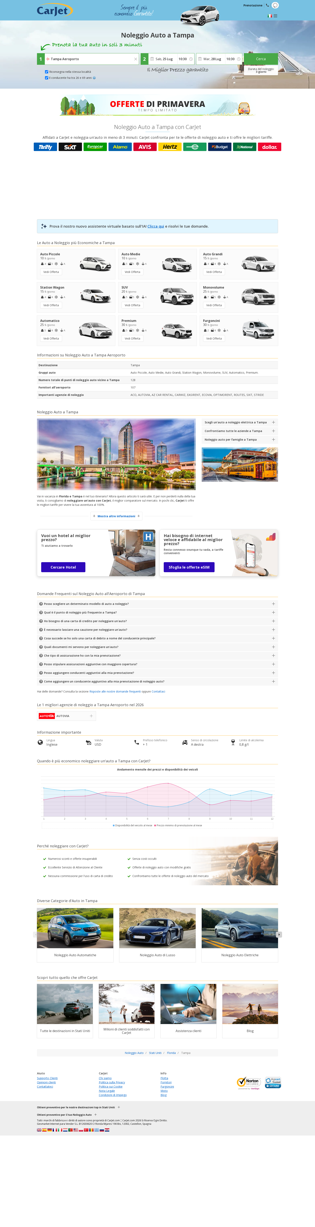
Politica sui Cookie (111, 1086)
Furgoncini (167, 1086)
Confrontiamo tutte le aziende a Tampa (233, 431)
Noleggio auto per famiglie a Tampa (231, 439)
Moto (164, 1091)
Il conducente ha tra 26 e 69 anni (72, 78)
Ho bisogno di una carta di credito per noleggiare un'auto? (85, 621)
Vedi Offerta (51, 272)
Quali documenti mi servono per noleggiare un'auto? (81, 647)
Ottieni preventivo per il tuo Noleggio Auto (64, 1114)
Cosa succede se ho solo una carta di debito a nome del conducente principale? (99, 638)
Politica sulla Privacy (112, 1082)
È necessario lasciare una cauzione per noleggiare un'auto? (85, 630)
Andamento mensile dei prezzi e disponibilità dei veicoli (157, 769)
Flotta (164, 1078)
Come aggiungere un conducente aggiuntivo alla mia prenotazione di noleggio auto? (104, 681)
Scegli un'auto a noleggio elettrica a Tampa (236, 422)
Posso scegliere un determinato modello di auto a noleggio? (86, 604)
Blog (164, 1095)
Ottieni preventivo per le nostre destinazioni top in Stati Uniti (76, 1107)
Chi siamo (105, 1078)
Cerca (261, 58)
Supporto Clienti (47, 1078)
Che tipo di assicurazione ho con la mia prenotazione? (82, 655)
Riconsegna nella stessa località (70, 72)
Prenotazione (252, 5)
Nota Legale (107, 1091)
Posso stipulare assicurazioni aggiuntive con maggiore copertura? (90, 664)
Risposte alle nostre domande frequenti (115, 691)
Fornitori (166, 1082)
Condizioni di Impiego (113, 1095)
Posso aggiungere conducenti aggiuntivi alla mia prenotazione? (89, 673)
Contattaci (158, 691)
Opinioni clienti (46, 1082)
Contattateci (45, 1086)
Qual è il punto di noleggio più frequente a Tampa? (80, 612)
